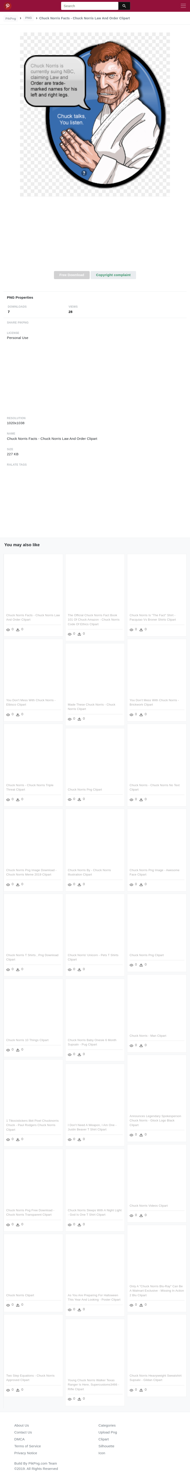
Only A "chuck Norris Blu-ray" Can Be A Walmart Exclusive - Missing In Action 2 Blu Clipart (157, 1290)
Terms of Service (27, 1446)
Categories (107, 1425)
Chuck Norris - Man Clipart (148, 1035)
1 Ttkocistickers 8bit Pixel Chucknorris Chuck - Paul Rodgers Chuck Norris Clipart (32, 1125)
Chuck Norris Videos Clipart (149, 1205)
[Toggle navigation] (183, 6)
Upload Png (107, 1432)
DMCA (19, 1439)
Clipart (103, 1439)
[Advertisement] (95, 236)
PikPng (11, 18)
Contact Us (23, 1432)
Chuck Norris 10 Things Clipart (27, 1040)
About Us (21, 1425)
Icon (101, 1453)
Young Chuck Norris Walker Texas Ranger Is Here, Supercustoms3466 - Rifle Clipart (93, 1384)
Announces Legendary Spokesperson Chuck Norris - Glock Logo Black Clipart (155, 1120)
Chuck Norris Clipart (20, 1295)
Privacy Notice (25, 1453)
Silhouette (106, 1446)
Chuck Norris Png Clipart (85, 789)
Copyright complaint (113, 275)
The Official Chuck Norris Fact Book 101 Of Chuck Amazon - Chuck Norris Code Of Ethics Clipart (93, 619)
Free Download (71, 275)
